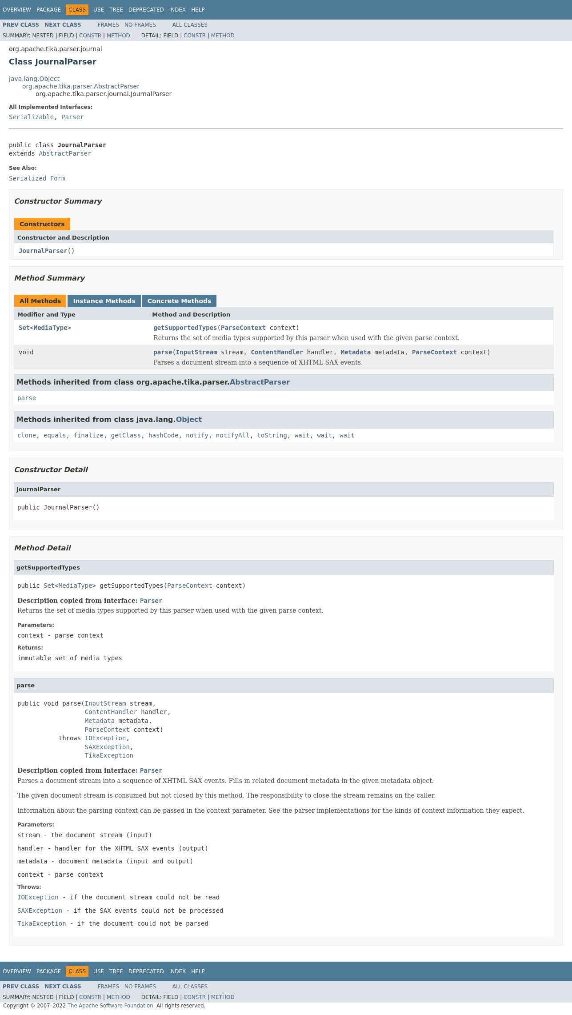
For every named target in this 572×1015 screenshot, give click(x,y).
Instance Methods (104, 301)
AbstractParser (65, 153)
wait (302, 435)
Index (177, 10)
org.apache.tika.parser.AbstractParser (81, 86)
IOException (105, 738)
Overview (17, 10)
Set (24, 327)
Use (98, 10)
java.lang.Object (34, 78)
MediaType (51, 327)
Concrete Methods (180, 301)
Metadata (356, 352)
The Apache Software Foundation (110, 1006)
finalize (88, 435)
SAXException (107, 746)
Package (48, 10)
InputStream (196, 352)
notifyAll (233, 435)
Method (118, 35)
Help (198, 10)
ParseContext (243, 327)
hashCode (163, 435)
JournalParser (43, 250)
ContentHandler (277, 352)
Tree (116, 10)
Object (189, 419)
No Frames (140, 25)
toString (272, 435)
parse (162, 352)
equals (55, 435)
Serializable (31, 116)
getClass (126, 435)
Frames (109, 25)
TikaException (109, 755)
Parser (72, 116)
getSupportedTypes (185, 327)
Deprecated (146, 10)
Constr (90, 35)
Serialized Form (37, 178)
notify (197, 435)
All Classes (190, 25)
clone (26, 435)
